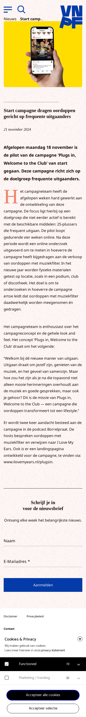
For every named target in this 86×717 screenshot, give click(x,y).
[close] (80, 638)
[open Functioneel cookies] (78, 664)
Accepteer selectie (43, 708)
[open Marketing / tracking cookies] (78, 678)
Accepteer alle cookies (43, 695)
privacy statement (53, 650)
